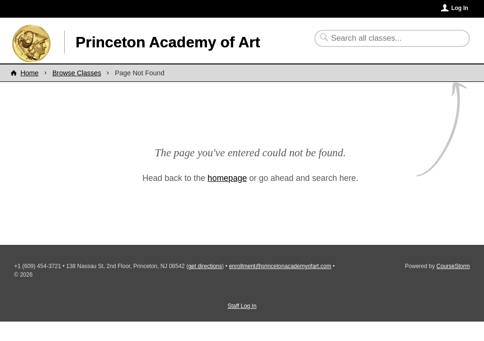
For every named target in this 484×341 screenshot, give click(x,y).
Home (29, 73)
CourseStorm (453, 266)
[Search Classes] (386, 38)
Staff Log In (241, 306)
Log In (459, 8)
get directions (205, 266)
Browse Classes (76, 73)
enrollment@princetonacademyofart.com (280, 266)
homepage (227, 178)
